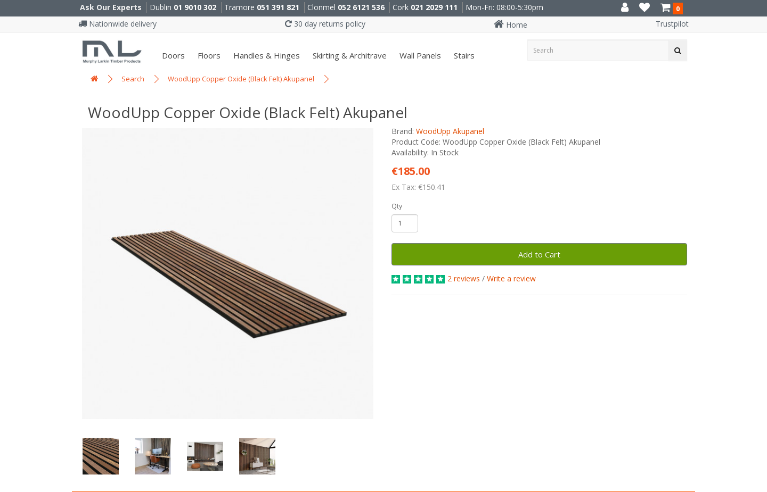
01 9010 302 (195, 7)
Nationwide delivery (117, 24)
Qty (396, 206)
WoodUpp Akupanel (450, 131)
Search (132, 79)
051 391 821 (278, 7)
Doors (172, 55)
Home (510, 25)
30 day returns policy (325, 24)
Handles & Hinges (265, 55)
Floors (208, 55)
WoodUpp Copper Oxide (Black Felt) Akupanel (241, 79)
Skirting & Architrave (349, 55)
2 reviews (463, 278)
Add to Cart (539, 254)
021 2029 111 (434, 7)
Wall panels (419, 55)
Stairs (463, 55)
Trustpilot (672, 24)
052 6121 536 (361, 7)
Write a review (511, 278)
